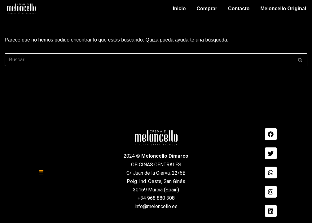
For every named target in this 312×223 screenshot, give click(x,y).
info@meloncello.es (156, 206)
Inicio (179, 8)
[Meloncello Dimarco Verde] (21, 8)
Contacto (238, 8)
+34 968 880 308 (156, 198)
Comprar (206, 8)
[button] (41, 172)
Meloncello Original (283, 8)
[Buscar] (149, 59)
